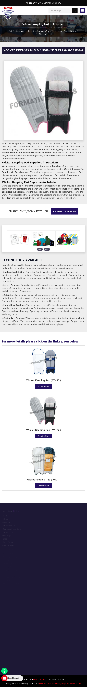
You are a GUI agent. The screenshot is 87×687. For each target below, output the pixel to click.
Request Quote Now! (64, 211)
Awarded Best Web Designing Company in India (60, 683)
